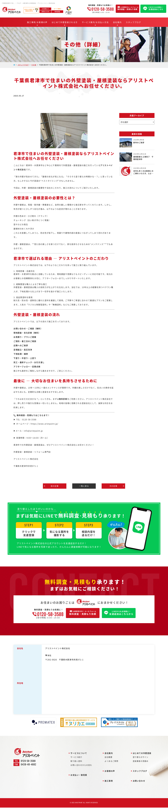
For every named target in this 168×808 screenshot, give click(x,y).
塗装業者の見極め (140, 763)
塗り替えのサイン (140, 759)
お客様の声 (110, 772)
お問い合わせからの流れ (81, 767)
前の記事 (55, 486)
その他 (33, 65)
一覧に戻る (84, 486)
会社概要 (108, 759)
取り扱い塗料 (76, 763)
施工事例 (109, 782)
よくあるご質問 (111, 763)
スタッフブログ (133, 22)
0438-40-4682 (28, 766)
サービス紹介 (76, 759)
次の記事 (113, 486)
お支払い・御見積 (78, 776)
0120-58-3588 (102, 9)
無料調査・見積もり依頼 (81, 614)
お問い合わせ (139, 782)
